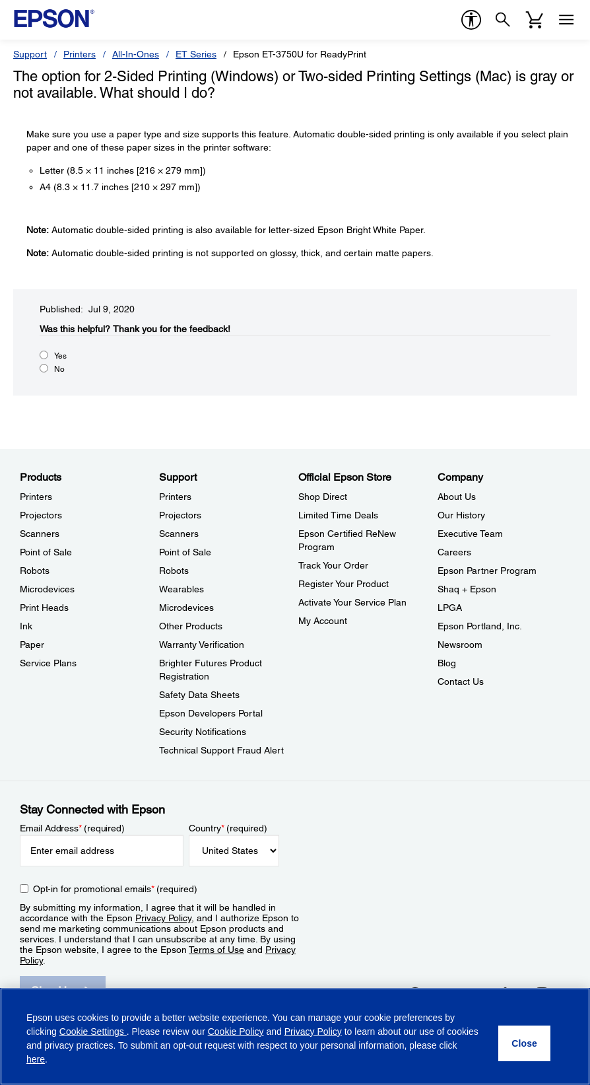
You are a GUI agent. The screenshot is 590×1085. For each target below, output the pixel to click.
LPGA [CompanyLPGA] (450, 607)
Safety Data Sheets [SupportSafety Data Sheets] (199, 694)
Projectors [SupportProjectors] (180, 515)
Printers (79, 54)
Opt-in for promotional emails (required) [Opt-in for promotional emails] (115, 889)
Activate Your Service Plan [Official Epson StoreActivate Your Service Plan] (352, 602)
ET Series (196, 54)
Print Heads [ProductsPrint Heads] (44, 607)
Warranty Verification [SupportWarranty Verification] (201, 644)
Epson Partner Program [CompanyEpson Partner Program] (487, 570)
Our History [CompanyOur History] (461, 515)
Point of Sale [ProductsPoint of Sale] (46, 552)
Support (30, 54)
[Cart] (534, 19)
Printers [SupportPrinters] (175, 496)
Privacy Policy (163, 918)
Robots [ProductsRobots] (34, 570)
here (35, 1059)
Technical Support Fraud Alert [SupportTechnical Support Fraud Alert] (221, 750)
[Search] (502, 19)
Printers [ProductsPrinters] (36, 496)
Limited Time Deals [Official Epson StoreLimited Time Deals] (338, 515)
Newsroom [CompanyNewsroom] (460, 644)
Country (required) (228, 828)
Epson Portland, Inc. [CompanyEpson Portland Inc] (480, 626)
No (59, 369)
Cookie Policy (236, 1031)
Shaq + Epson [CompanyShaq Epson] (467, 589)
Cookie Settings (93, 1031)
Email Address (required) (72, 828)
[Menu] (566, 19)
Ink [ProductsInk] (26, 626)
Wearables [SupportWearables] (181, 589)
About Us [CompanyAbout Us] (457, 496)
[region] (295, 1036)
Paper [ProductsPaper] (32, 644)
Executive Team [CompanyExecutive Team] (470, 533)
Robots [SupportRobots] (174, 570)
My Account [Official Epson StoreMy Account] (322, 620)
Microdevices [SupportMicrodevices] (186, 607)
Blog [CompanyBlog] (447, 663)
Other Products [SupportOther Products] (190, 626)
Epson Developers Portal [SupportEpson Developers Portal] (211, 713)
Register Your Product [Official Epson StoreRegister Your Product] (343, 583)
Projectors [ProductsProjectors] (41, 515)
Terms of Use (216, 949)
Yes (60, 356)
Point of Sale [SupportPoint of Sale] (185, 552)
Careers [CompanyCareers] (454, 552)
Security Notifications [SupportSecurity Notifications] (202, 731)
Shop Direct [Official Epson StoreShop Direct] (322, 496)
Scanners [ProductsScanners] (39, 533)
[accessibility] (471, 19)
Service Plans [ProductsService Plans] (48, 663)
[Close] (524, 1043)
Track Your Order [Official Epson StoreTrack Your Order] (333, 565)
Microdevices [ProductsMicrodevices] (47, 589)
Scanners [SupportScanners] (179, 533)
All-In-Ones (135, 54)
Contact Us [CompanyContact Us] (461, 681)
